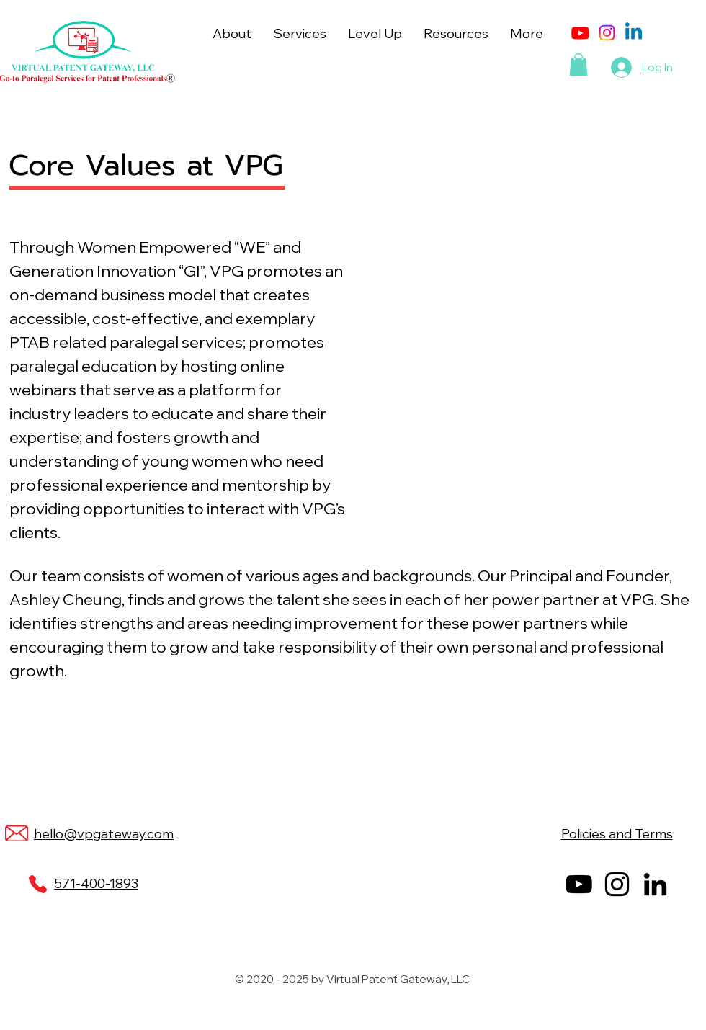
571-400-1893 (96, 883)
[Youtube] (580, 32)
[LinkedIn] (655, 884)
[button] (232, 34)
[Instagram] (606, 32)
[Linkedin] (633, 32)
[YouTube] (579, 884)
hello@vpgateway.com (104, 833)
